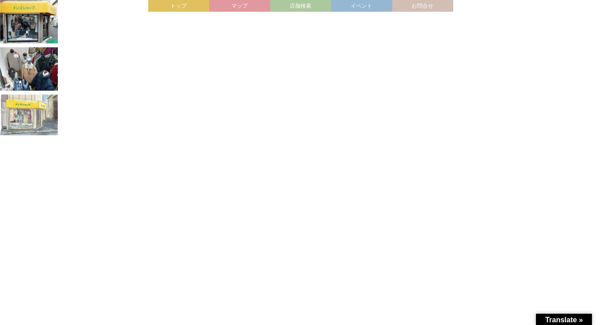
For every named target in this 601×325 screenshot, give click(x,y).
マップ (239, 6)
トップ (178, 6)
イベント (361, 6)
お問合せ (422, 6)
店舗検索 (300, 6)
